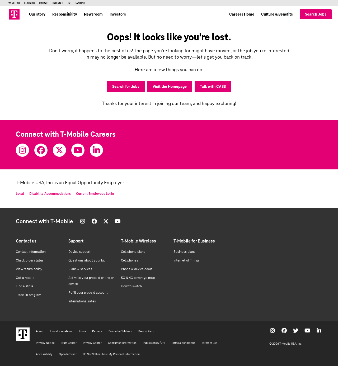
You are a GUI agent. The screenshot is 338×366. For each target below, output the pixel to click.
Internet (58, 3)
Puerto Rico (145, 331)
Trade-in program (28, 295)
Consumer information (122, 343)
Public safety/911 (154, 343)
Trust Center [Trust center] (69, 343)
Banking (80, 3)
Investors (118, 14)
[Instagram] (22, 150)
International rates (82, 301)
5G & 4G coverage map (138, 278)
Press (82, 331)
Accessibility (44, 354)
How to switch (131, 286)
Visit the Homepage (170, 86)
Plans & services (80, 269)
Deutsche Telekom (120, 331)
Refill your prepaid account (88, 293)
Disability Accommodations (50, 194)
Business (29, 3)
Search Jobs (315, 14)
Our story (37, 14)
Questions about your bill (86, 260)
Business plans (184, 252)
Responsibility (64, 14)
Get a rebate (25, 278)
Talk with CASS (213, 86)
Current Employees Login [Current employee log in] (95, 194)
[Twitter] (59, 150)
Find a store (24, 286)
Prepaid (43, 3)
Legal (20, 194)
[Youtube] (78, 150)
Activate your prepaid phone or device (91, 281)
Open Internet (68, 354)
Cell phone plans (133, 252)
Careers (97, 331)
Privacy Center (92, 343)
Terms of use (209, 343)
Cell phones (129, 260)
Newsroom (93, 14)
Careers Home (241, 14)
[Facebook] (41, 150)
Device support (79, 252)
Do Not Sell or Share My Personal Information (111, 354)
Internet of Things (186, 260)
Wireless (14, 3)
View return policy (29, 269)
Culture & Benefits (277, 14)
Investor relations (61, 331)
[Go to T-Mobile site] (14, 14)
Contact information (31, 252)
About (40, 331)
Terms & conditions (183, 343)
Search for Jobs (125, 86)
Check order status (30, 260)
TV (69, 3)
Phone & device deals (136, 269)
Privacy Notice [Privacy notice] (45, 343)
